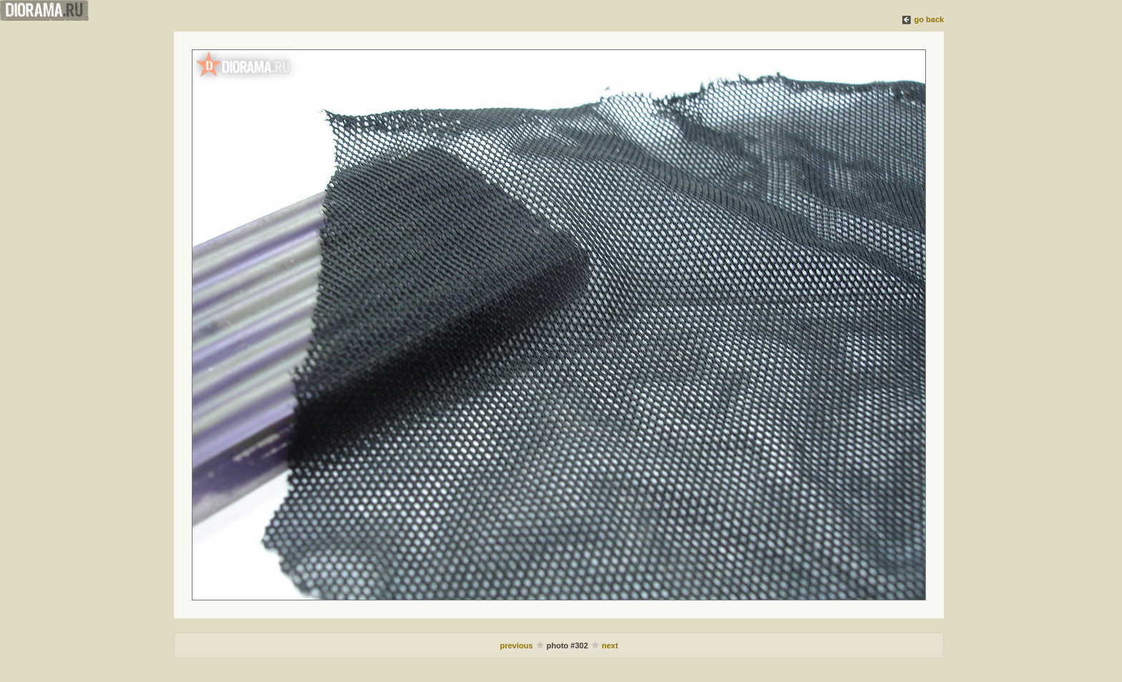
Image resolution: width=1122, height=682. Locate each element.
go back (929, 19)
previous (516, 645)
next (610, 645)
